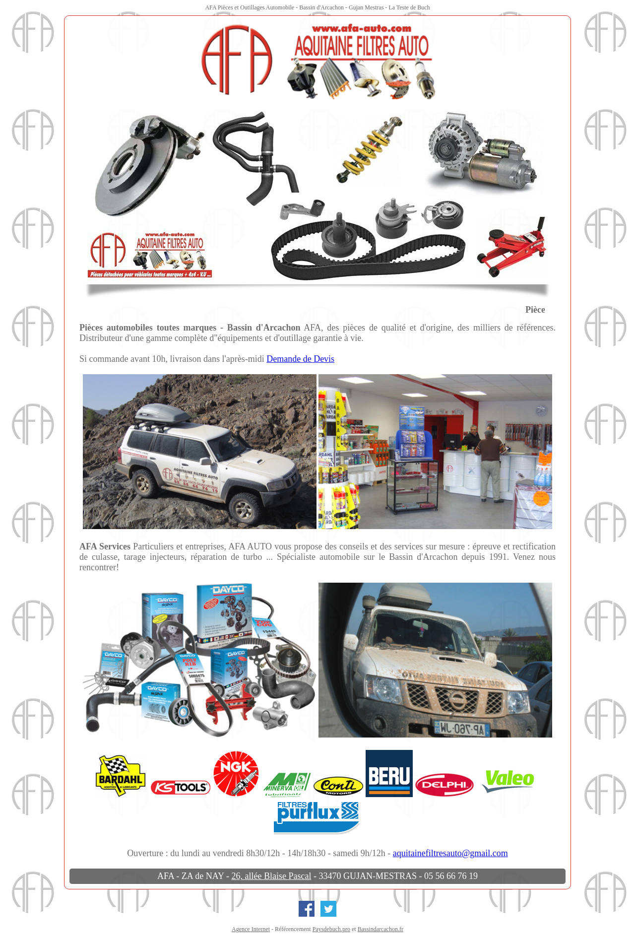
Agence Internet (251, 929)
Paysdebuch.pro (331, 929)
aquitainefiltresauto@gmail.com (450, 853)
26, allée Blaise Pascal (271, 876)
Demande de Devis (300, 359)
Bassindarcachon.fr (380, 929)
